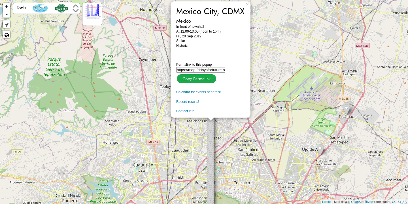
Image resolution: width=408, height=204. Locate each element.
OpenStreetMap (362, 201)
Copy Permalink (196, 78)
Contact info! (185, 111)
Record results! (187, 102)
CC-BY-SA (399, 201)
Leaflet (327, 201)
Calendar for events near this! (198, 92)
